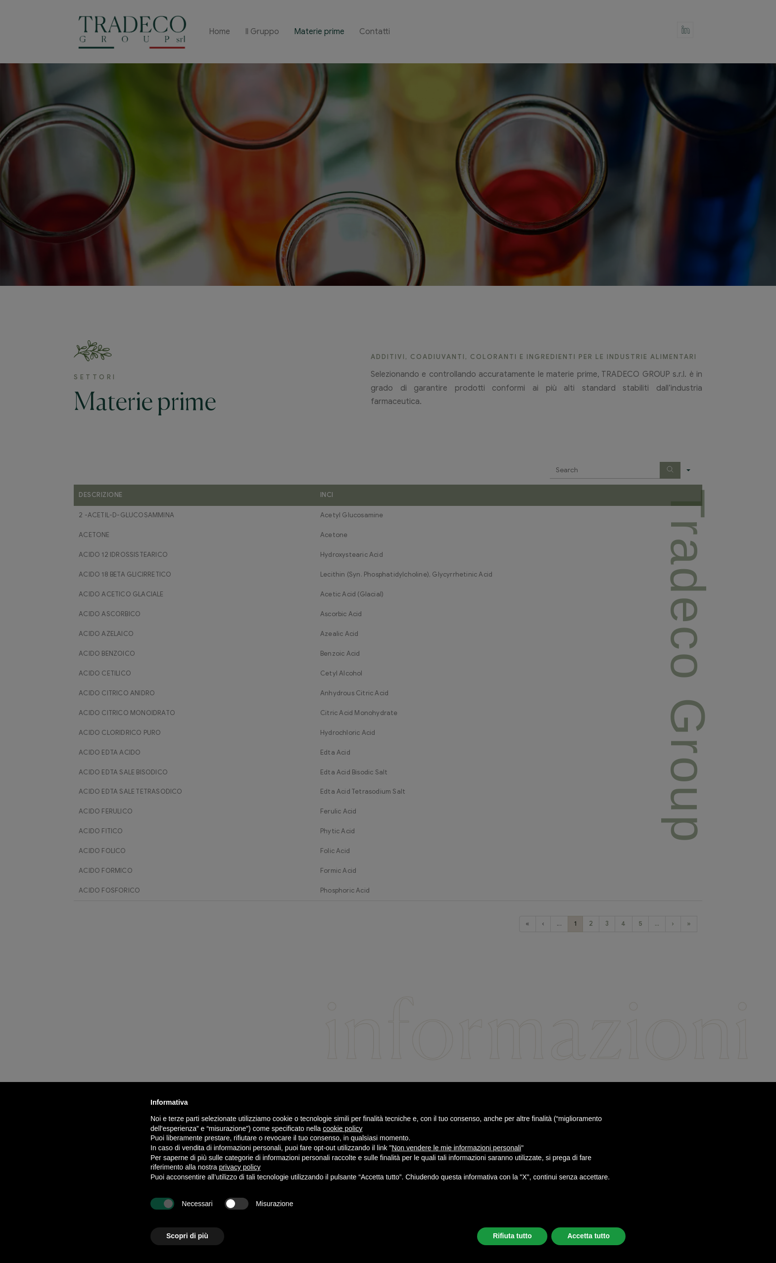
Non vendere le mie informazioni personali (456, 1148)
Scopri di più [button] (187, 1236)
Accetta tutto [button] (588, 1236)
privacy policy (240, 1167)
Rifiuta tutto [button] (512, 1236)
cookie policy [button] (342, 1128)
